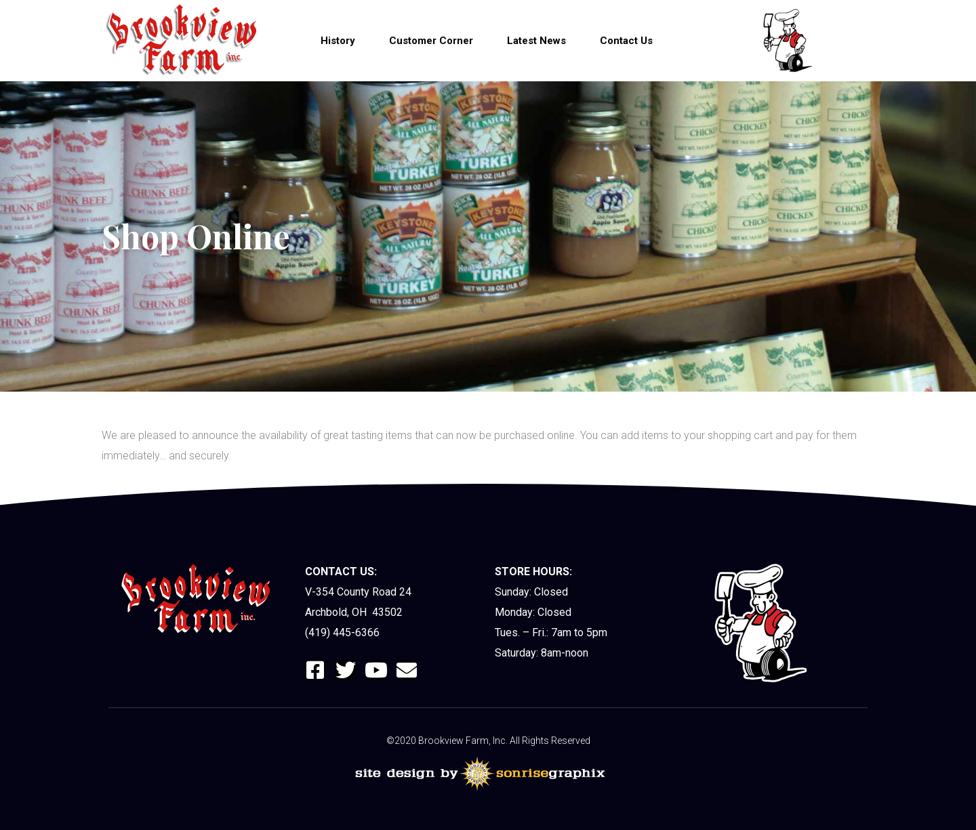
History (338, 41)
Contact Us (626, 41)
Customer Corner (431, 41)
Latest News (536, 41)
